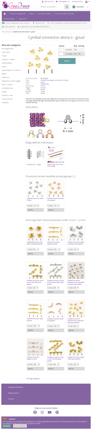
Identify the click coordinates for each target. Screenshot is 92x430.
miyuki (4, 74)
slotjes (4, 92)
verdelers (5, 102)
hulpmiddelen (7, 63)
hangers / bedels (8, 59)
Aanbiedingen (9, 18)
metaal (43, 80)
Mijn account (48, 1)
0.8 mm (43, 88)
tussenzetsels (7, 99)
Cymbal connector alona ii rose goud (55, 199)
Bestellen (78, 6)
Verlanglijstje (63, 1)
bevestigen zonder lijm (54, 80)
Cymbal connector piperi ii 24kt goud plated (76, 358)
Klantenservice (77, 1)
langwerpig (45, 84)
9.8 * (47, 27)
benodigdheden (8, 48)
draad (4, 56)
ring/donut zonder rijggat (11, 81)
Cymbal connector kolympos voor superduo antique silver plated (76, 282)
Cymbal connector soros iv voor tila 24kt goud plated (55, 359)
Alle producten (7, 32)
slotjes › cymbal (77, 220)
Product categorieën (17, 13)
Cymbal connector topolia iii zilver (33, 358)
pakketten (5, 77)
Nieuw (32, 13)
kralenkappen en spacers (11, 70)
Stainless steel (7, 95)
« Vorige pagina (33, 378)
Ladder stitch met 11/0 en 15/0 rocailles (55, 165)
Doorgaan (6, 426)
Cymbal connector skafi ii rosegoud (55, 320)
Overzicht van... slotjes (34, 164)
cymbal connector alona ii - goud (24, 32)
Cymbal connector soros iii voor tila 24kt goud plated (35, 282)
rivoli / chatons (7, 84)
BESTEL (67, 61)
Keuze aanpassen (20, 426)
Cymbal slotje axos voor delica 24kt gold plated (35, 243)
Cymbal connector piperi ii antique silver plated (76, 243)
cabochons (6, 52)
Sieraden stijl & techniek (64, 13)
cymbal (65, 80)
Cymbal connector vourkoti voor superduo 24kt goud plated (76, 320)
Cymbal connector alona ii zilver (35, 199)
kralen (4, 66)
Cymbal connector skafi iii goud (35, 319)
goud (43, 82)
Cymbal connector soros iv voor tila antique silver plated (55, 282)
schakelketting (7, 88)
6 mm (43, 86)
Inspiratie (22, 18)
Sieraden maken (44, 13)
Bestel (30, 210)
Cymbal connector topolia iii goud (53, 243)
